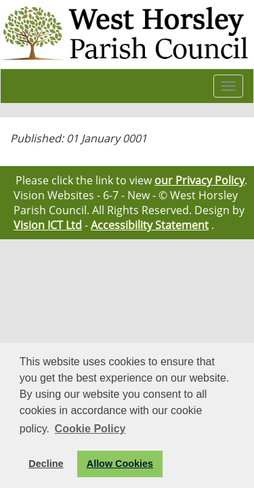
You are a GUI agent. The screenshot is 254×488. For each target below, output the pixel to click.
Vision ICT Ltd (48, 225)
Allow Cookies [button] (120, 463)
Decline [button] (45, 463)
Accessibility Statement (150, 225)
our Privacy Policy (199, 180)
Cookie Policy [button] (90, 428)
